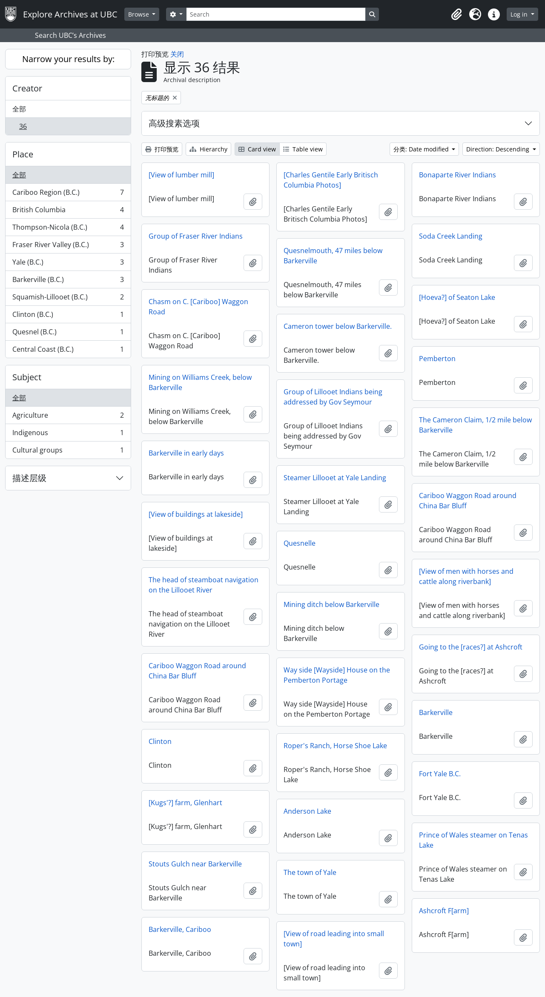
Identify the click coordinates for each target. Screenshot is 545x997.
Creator (27, 88)
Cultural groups (68, 452)
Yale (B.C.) (68, 264)
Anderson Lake (307, 811)
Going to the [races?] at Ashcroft (470, 647)
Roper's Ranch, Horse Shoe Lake (335, 745)
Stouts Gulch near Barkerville (195, 864)
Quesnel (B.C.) (68, 334)
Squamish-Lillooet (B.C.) (68, 299)
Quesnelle (300, 543)
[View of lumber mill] (181, 174)
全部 (19, 109)
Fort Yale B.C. (440, 773)
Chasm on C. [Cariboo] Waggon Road (198, 306)
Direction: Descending (498, 149)
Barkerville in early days (186, 453)
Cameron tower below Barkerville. (338, 326)
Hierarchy (208, 149)
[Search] (276, 14)
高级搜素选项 (174, 123)
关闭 (177, 54)
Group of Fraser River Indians (196, 236)
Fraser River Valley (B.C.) (68, 246)
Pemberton (437, 358)
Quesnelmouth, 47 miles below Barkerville (333, 255)
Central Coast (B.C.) (68, 351)
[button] (456, 14)
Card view (257, 149)
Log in (520, 14)
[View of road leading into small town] (334, 939)
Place (22, 154)
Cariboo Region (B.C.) (68, 194)
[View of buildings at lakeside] (196, 514)
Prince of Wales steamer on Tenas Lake (473, 840)
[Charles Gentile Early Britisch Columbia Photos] (331, 180)
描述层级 (29, 478)
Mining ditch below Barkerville (331, 604)
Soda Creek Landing (450, 236)
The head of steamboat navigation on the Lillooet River (203, 585)
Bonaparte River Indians (457, 174)
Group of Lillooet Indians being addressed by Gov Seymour (333, 397)
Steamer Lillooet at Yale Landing (335, 477)
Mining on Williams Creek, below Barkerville (200, 382)
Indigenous (68, 434)
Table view (303, 149)
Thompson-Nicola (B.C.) (68, 229)
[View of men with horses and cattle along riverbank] (466, 576)
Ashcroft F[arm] (444, 910)
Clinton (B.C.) (68, 316)
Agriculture (68, 417)
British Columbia (68, 212)
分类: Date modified (421, 149)
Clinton (160, 741)
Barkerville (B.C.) (68, 281)
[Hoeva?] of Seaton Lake (457, 297)
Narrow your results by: (68, 59)
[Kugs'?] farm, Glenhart (185, 802)
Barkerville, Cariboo (180, 929)
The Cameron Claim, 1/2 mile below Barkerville (475, 425)
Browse (139, 14)
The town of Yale (310, 872)
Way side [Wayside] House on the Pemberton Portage (337, 675)
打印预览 (161, 149)
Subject (26, 377)
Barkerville (436, 712)
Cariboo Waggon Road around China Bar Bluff (467, 500)
